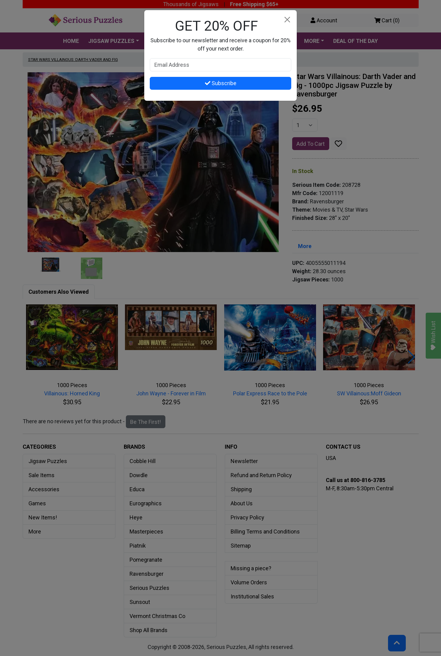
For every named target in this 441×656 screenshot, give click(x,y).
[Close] (287, 20)
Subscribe (220, 83)
